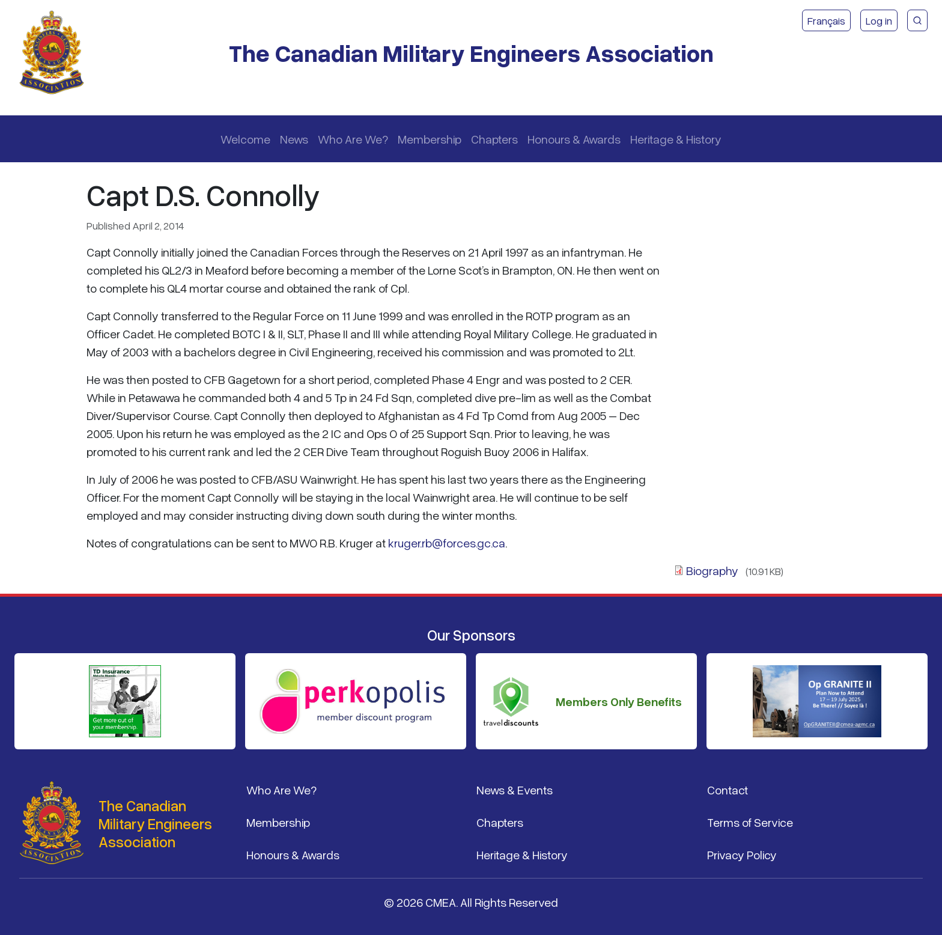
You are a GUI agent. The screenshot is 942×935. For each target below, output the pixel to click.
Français (826, 20)
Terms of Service (750, 822)
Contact (727, 789)
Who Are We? (353, 139)
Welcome (245, 139)
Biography (712, 570)
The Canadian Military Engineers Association (471, 52)
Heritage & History (676, 139)
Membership (429, 139)
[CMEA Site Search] (917, 20)
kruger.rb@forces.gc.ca (446, 542)
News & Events (514, 789)
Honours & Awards (574, 139)
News (294, 139)
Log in (879, 20)
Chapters (494, 139)
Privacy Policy (742, 854)
